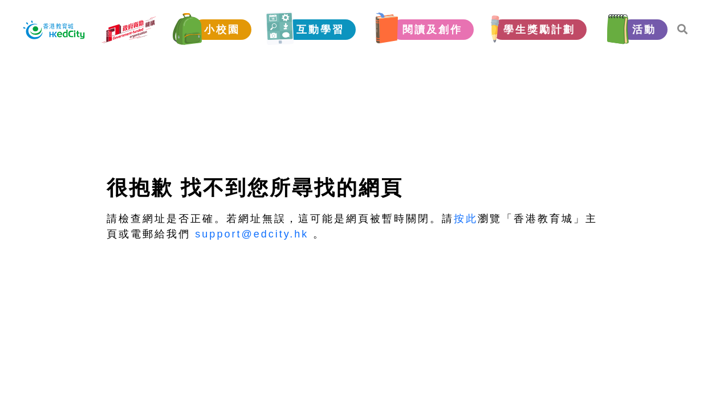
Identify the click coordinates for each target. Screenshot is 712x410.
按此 (466, 218)
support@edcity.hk (251, 234)
